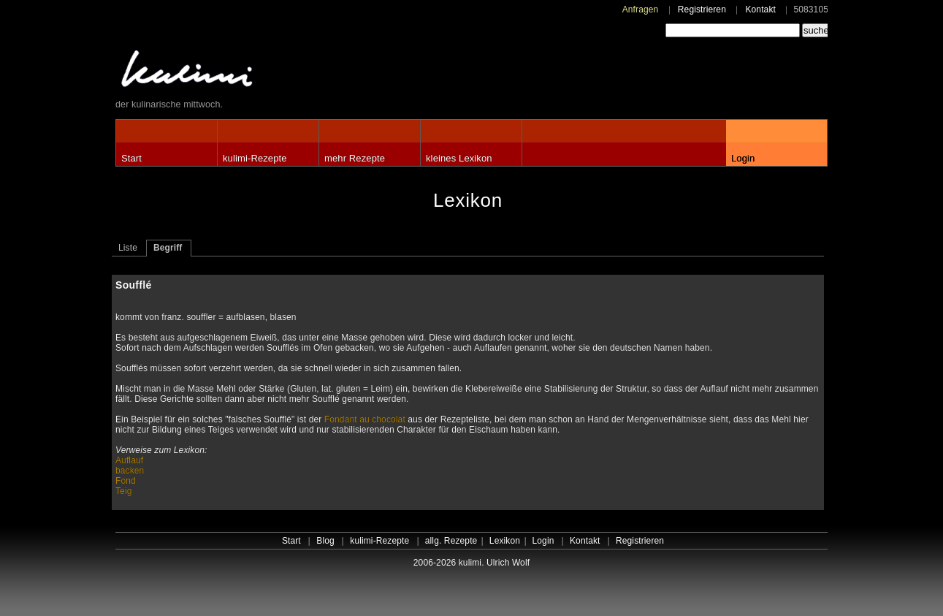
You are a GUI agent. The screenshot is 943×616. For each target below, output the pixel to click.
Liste (127, 248)
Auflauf (129, 460)
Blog (325, 541)
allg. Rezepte (451, 541)
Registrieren (702, 9)
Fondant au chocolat (364, 419)
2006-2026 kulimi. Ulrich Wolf (471, 563)
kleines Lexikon (459, 158)
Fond (125, 481)
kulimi (254, 72)
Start (131, 158)
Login (743, 158)
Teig (123, 491)
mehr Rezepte (354, 158)
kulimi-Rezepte (255, 158)
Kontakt (760, 9)
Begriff (168, 248)
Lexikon (504, 541)
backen (129, 470)
